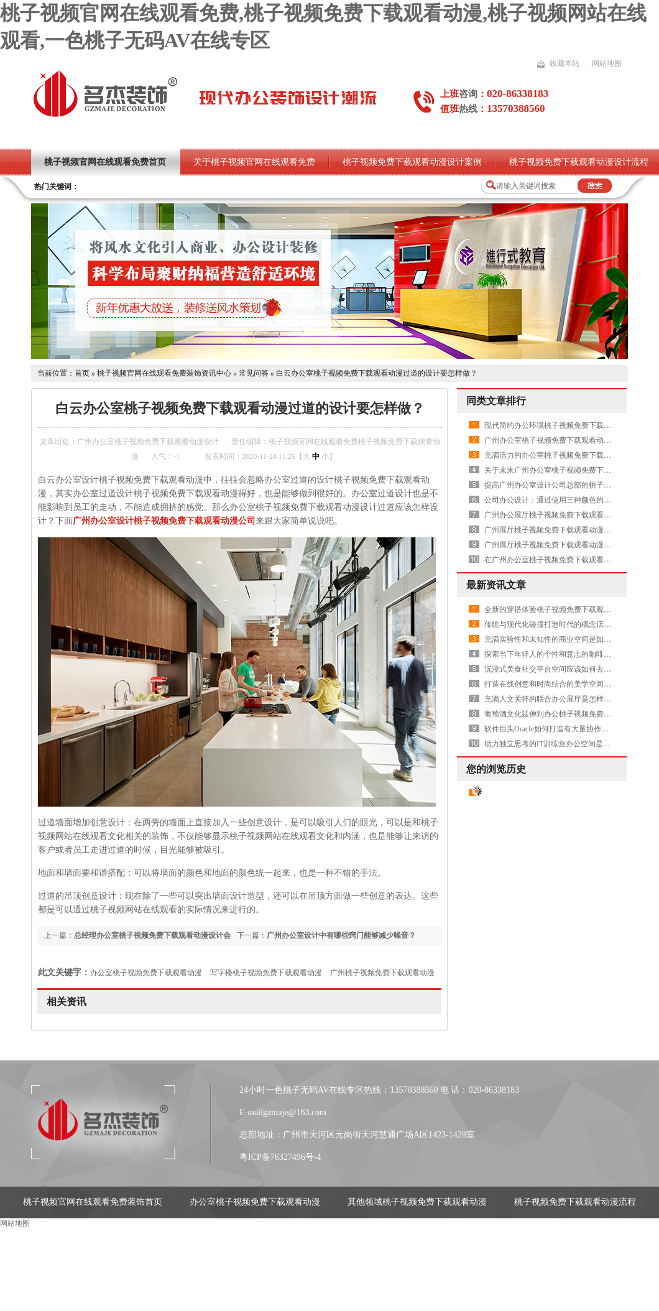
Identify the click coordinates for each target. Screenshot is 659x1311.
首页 (82, 373)
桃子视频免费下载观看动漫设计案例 (412, 162)
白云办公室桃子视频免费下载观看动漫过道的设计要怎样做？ (376, 373)
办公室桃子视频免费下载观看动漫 (146, 972)
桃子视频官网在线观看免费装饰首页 (92, 1202)
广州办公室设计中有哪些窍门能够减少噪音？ (341, 935)
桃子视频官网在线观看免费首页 (105, 162)
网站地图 (607, 63)
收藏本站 (564, 63)
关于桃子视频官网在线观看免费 (254, 162)
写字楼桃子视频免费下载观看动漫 (266, 972)
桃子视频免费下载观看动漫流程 (575, 1202)
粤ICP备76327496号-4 (280, 1157)
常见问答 (254, 373)
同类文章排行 (496, 401)
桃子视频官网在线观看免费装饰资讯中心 (164, 373)
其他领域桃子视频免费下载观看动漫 (417, 1202)
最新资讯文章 (496, 585)
